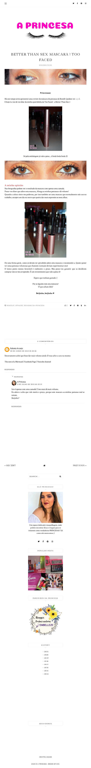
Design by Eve (53, 764)
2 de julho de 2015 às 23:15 (29, 384)
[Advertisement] (45, 698)
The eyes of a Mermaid (14, 361)
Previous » (79, 465)
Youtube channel (44, 361)
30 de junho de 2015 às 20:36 (23, 351)
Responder (10, 369)
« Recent (10, 465)
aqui (77, 98)
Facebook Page (30, 361)
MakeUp (10, 305)
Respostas (18, 377)
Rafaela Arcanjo (16, 348)
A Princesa (21, 382)
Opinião (19, 305)
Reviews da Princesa (34, 305)
